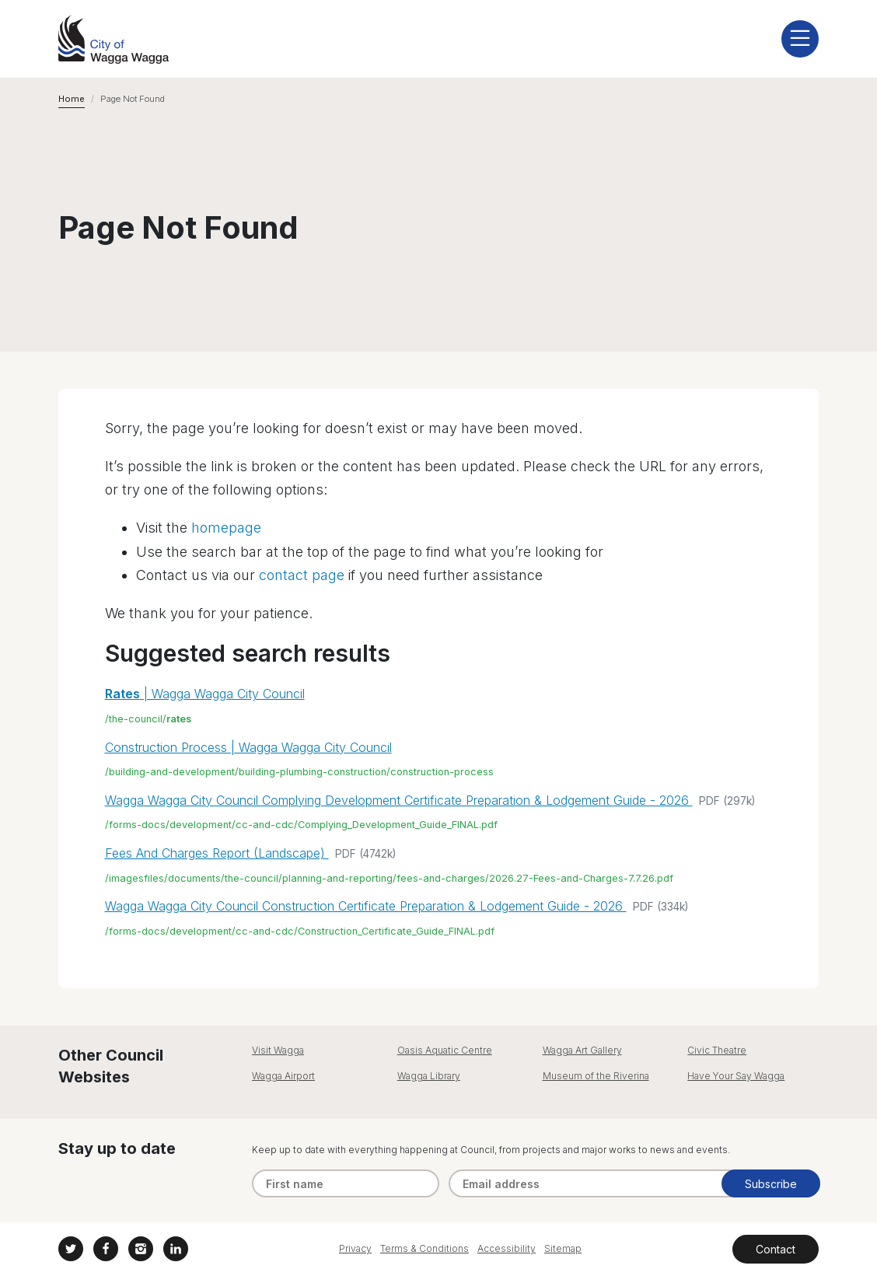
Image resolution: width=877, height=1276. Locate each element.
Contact (775, 1249)
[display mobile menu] (800, 39)
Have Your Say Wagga (735, 1076)
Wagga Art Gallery (582, 1050)
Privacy (355, 1248)
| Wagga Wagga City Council (205, 693)
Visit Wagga (278, 1050)
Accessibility (506, 1248)
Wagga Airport (283, 1076)
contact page (301, 575)
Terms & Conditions (424, 1248)
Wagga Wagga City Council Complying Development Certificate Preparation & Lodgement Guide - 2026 (399, 800)
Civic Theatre (716, 1050)
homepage (226, 527)
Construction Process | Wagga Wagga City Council (248, 747)
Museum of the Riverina (596, 1076)
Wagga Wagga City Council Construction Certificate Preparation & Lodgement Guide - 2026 (366, 906)
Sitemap (563, 1248)
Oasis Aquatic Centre (444, 1050)
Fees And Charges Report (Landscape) (217, 853)
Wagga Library (428, 1076)
